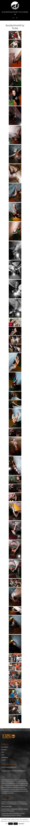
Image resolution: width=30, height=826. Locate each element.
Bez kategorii (4, 747)
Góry (2, 752)
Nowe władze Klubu (6, 806)
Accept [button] (10, 823)
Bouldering (4, 749)
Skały (2, 754)
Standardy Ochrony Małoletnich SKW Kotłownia (13, 770)
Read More (21, 823)
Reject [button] (15, 823)
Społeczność (4, 757)
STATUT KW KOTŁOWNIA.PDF (9, 767)
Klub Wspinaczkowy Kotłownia (15, 12)
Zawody (3, 760)
